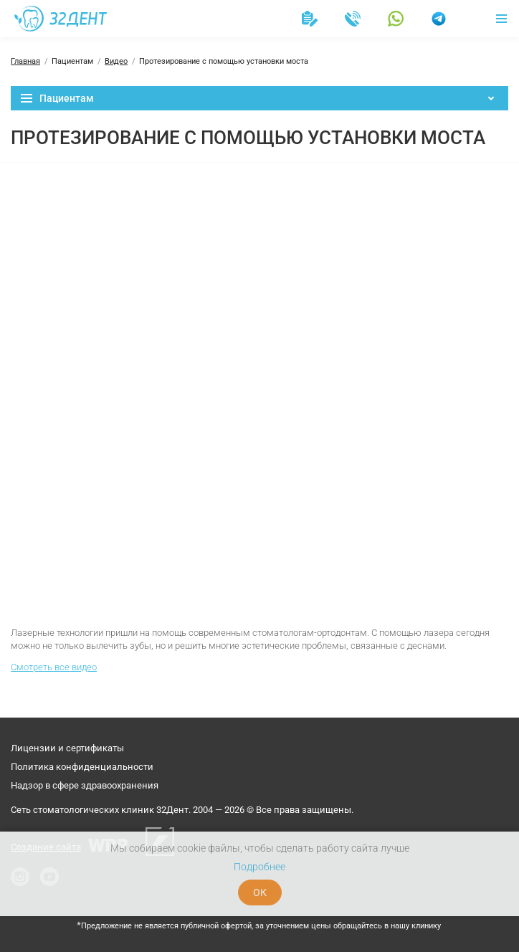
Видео (116, 61)
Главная (25, 61)
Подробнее (259, 866)
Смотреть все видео (54, 667)
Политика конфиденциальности (82, 766)
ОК (260, 892)
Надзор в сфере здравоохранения (84, 785)
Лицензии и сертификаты (67, 748)
